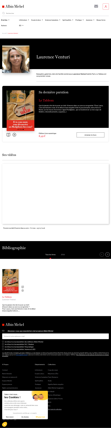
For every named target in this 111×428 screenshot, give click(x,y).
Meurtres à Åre (53, 373)
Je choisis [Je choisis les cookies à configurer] (25, 417)
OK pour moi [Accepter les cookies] (40, 417)
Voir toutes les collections (55, 409)
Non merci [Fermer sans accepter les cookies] (9, 417)
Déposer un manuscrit (9, 377)
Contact (5, 370)
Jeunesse (38, 388)
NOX (49, 402)
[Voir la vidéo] (23, 290)
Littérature (38, 370)
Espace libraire (7, 381)
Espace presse (7, 384)
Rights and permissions (10, 388)
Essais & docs (39, 373)
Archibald (51, 391)
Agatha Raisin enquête (55, 384)
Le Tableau (46, 100)
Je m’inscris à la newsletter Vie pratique (19, 347)
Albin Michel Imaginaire (56, 388)
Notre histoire (7, 373)
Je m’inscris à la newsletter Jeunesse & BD (20, 349)
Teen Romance (53, 377)
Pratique (38, 384)
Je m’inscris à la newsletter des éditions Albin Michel (24, 342)
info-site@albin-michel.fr (22, 355)
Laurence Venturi (9, 299)
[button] (4, 424)
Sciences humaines (41, 377)
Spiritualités (39, 381)
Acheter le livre (90, 135)
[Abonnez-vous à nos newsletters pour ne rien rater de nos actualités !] (95, 6)
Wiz (49, 406)
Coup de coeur (53, 370)
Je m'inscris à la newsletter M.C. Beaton (19, 344)
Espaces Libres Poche (55, 399)
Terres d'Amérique (54, 395)
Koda (49, 381)
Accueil (4, 33)
